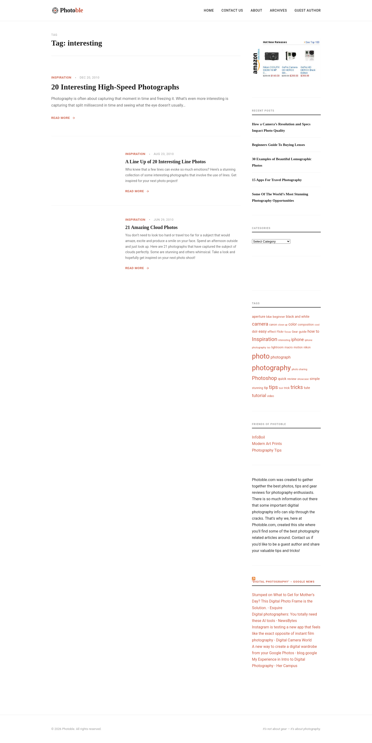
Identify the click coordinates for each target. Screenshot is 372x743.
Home (209, 10)
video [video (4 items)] (270, 396)
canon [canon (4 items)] (273, 324)
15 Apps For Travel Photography (277, 180)
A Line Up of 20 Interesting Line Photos (165, 161)
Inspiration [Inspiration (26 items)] (264, 339)
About (256, 10)
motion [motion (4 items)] (298, 347)
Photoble (68, 729)
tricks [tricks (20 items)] (297, 387)
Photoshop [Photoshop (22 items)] (264, 378)
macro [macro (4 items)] (288, 347)
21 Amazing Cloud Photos (151, 227)
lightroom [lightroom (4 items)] (277, 347)
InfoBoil (258, 437)
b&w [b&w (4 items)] (269, 316)
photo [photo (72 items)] (261, 356)
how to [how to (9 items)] (313, 331)
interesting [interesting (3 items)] (284, 340)
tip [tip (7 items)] (266, 388)
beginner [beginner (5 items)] (279, 316)
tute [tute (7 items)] (307, 388)
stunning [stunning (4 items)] (257, 388)
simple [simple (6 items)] (315, 379)
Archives (278, 10)
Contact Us (232, 10)
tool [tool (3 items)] (281, 388)
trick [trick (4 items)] (287, 388)
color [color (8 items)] (292, 324)
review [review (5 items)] (291, 379)
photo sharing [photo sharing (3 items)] (299, 369)
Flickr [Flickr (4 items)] (280, 331)
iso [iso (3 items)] (268, 347)
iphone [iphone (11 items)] (297, 339)
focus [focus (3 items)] (287, 331)
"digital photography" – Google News (283, 581)
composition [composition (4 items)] (306, 324)
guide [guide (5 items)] (303, 331)
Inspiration (61, 77)
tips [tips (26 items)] (273, 387)
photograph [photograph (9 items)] (281, 357)
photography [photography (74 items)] (271, 368)
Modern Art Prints (267, 443)
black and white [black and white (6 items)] (297, 316)
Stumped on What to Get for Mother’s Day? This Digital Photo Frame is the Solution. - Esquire (283, 601)
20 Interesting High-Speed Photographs (115, 87)
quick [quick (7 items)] (282, 379)
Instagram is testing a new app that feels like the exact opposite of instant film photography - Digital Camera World (286, 633)
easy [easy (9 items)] (263, 331)
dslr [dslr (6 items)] (255, 331)
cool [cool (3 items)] (317, 324)
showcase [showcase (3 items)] (303, 379)
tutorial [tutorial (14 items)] (259, 395)
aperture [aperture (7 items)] (258, 316)
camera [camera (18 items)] (260, 324)
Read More (63, 118)
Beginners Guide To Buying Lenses (278, 145)
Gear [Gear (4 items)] (295, 331)
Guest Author (308, 10)
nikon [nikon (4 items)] (307, 347)
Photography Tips (267, 450)
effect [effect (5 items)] (272, 331)
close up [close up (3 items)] (283, 324)
